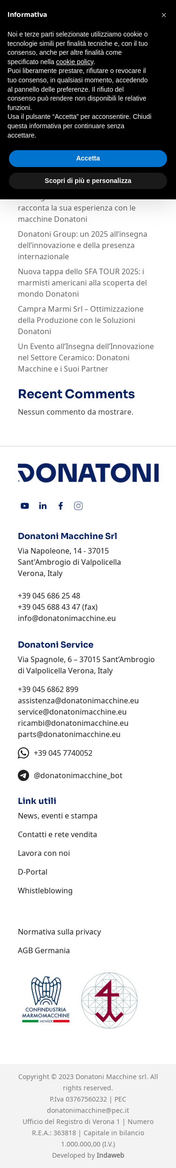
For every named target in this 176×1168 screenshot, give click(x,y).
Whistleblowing (45, 890)
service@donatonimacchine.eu (72, 712)
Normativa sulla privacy (59, 932)
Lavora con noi (44, 853)
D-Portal (32, 872)
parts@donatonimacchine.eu (69, 734)
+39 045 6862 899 (48, 689)
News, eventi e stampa (58, 815)
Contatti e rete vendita (57, 834)
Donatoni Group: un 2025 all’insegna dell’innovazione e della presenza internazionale (82, 245)
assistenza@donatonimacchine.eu (78, 700)
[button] (163, 14)
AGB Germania (44, 950)
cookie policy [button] (74, 62)
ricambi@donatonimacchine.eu (73, 723)
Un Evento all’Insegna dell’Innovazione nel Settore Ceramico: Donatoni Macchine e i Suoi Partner (86, 357)
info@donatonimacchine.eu (67, 618)
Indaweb (110, 1155)
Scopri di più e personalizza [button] (88, 180)
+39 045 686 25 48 (49, 596)
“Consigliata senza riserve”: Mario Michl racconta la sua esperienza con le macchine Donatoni (88, 207)
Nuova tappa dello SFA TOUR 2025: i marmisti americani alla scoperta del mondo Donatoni (82, 282)
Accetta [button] (88, 158)
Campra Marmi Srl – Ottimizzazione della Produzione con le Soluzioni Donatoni (81, 320)
